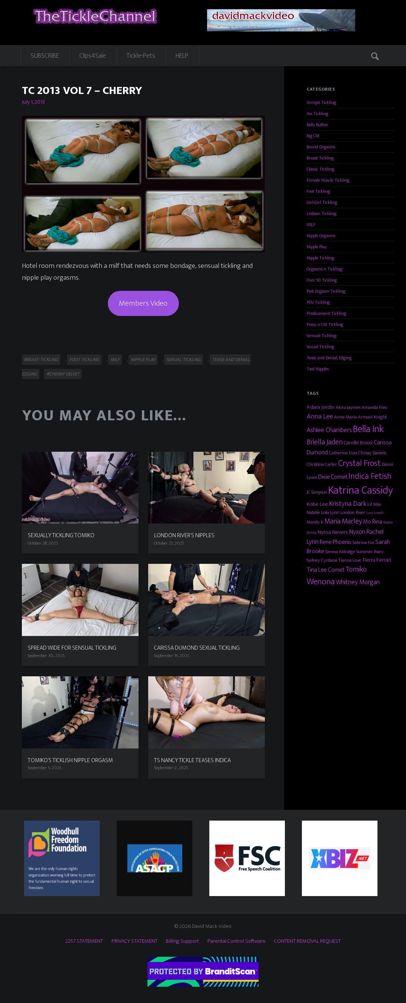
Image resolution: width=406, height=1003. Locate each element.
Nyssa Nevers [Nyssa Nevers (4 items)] (333, 532)
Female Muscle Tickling (328, 180)
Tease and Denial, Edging (329, 357)
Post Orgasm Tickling (326, 291)
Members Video (143, 303)
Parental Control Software (236, 941)
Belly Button (317, 124)
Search (376, 55)
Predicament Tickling (326, 313)
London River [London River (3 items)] (352, 512)
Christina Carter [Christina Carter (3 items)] (322, 464)
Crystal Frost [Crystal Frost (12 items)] (359, 463)
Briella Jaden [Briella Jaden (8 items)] (325, 442)
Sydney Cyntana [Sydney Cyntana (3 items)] (322, 560)
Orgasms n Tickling (324, 269)
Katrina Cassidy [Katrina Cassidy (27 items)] (360, 490)
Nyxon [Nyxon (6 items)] (357, 531)
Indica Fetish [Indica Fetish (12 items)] (370, 476)
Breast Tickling (41, 360)
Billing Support (182, 941)
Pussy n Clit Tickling (325, 324)
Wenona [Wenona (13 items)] (321, 581)
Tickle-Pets (140, 55)
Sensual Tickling (321, 335)
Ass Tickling (317, 113)
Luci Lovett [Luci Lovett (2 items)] (375, 512)
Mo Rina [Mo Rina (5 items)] (372, 521)
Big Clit (313, 135)
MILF (115, 360)
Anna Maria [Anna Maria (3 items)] (345, 417)
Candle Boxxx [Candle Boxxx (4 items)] (358, 442)
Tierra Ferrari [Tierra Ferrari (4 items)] (376, 560)
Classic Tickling (320, 169)
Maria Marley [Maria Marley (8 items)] (343, 521)
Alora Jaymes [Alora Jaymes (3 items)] (348, 407)
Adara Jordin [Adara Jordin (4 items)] (321, 407)
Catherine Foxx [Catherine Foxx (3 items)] (343, 453)
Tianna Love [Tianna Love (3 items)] (349, 560)
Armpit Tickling (321, 102)
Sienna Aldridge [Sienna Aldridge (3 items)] (340, 552)
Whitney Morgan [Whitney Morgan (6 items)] (358, 582)
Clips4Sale (92, 55)
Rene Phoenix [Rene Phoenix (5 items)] (336, 542)
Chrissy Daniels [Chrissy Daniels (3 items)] (372, 453)
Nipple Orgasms (321, 235)
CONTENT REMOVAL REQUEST (307, 941)
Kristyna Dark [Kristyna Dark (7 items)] (347, 503)
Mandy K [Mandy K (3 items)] (315, 522)
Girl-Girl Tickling (322, 202)
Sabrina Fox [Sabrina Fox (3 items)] (363, 542)
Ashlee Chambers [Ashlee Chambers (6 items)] (329, 430)
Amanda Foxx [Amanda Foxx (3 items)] (374, 407)
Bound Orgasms (321, 147)
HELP (182, 55)
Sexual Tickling (183, 360)
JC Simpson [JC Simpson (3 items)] (317, 492)
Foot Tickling (84, 360)
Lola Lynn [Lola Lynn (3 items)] (330, 512)
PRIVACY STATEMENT (134, 941)
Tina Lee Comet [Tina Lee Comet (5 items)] (326, 570)
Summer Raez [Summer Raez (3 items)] (369, 552)
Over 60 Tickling (322, 280)
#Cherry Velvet (63, 374)
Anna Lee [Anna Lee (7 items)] (320, 416)
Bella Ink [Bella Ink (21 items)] (368, 429)
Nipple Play (143, 360)
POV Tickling (318, 302)
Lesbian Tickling (321, 213)
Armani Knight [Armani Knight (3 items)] (372, 417)
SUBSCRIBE (45, 55)
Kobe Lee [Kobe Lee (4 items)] (317, 504)
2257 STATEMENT (84, 941)
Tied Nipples (318, 369)
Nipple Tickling (320, 258)
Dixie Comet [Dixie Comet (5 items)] (332, 477)
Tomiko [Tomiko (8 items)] (356, 569)
